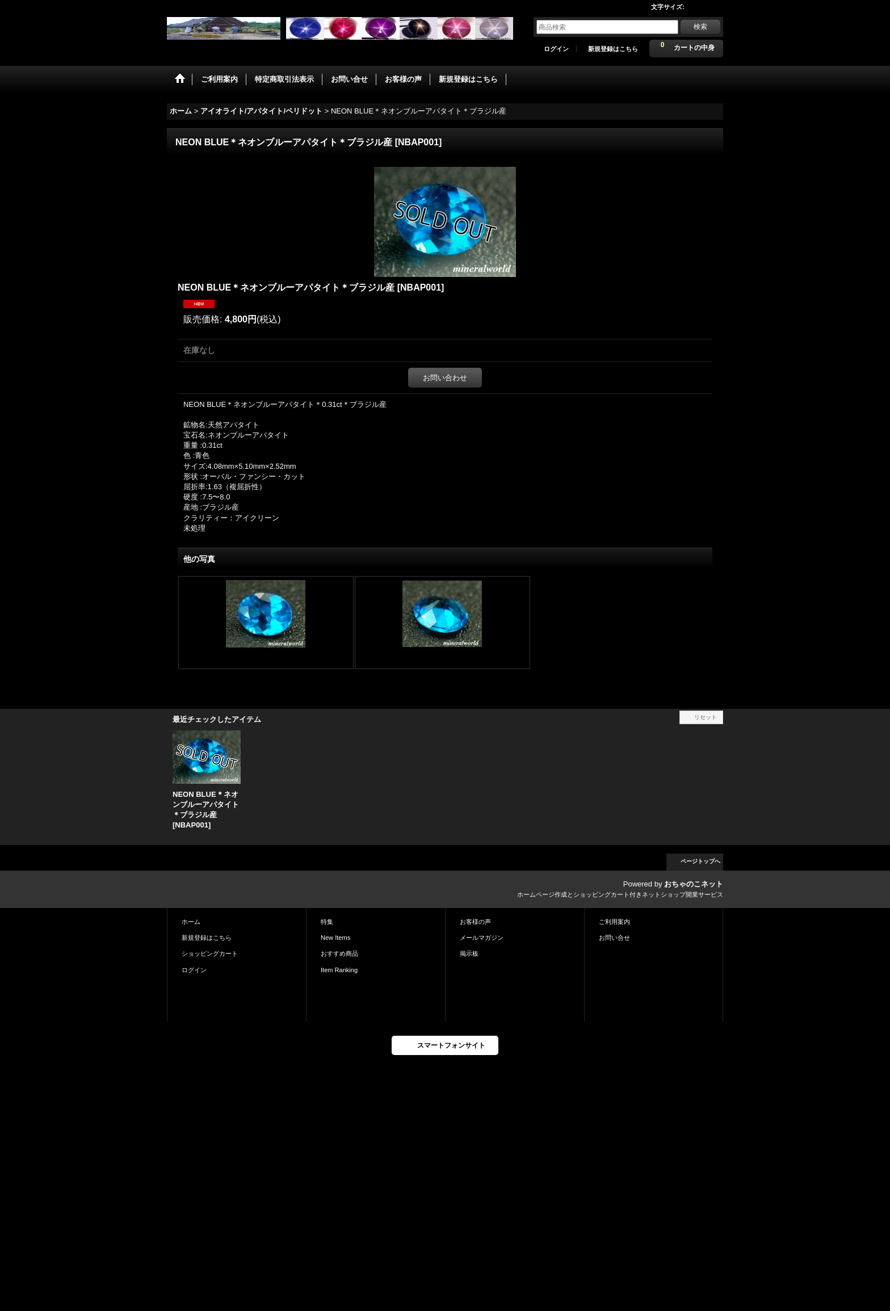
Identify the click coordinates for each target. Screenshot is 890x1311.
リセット (705, 717)
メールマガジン (481, 937)
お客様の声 (475, 921)
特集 (327, 921)
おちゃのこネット (693, 884)
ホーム (191, 921)
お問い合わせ (445, 377)
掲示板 (469, 953)
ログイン (556, 48)
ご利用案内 (614, 921)
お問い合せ (614, 937)
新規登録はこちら (613, 48)
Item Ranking (339, 970)
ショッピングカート (210, 953)
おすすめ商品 (339, 953)
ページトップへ (700, 861)
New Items (335, 937)
